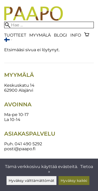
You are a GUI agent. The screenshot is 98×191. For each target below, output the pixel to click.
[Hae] (49, 25)
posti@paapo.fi (20, 148)
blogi (60, 35)
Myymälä (40, 35)
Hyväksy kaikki (74, 180)
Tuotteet (15, 35)
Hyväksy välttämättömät (31, 180)
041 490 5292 (28, 143)
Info (75, 35)
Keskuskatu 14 (19, 85)
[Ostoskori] (86, 35)
